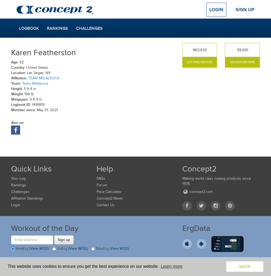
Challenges (89, 28)
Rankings (57, 28)
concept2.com (197, 192)
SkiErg (70, 248)
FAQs (101, 178)
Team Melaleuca (35, 83)
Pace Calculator (109, 192)
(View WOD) (39, 249)
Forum (102, 185)
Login (216, 9)
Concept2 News (110, 198)
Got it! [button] (244, 266)
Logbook (29, 28)
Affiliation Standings (27, 198)
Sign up (64, 240)
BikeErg (110, 248)
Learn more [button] (171, 266)
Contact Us (106, 205)
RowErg (30, 248)
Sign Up (245, 9)
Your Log (18, 178)
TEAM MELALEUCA (43, 78)
